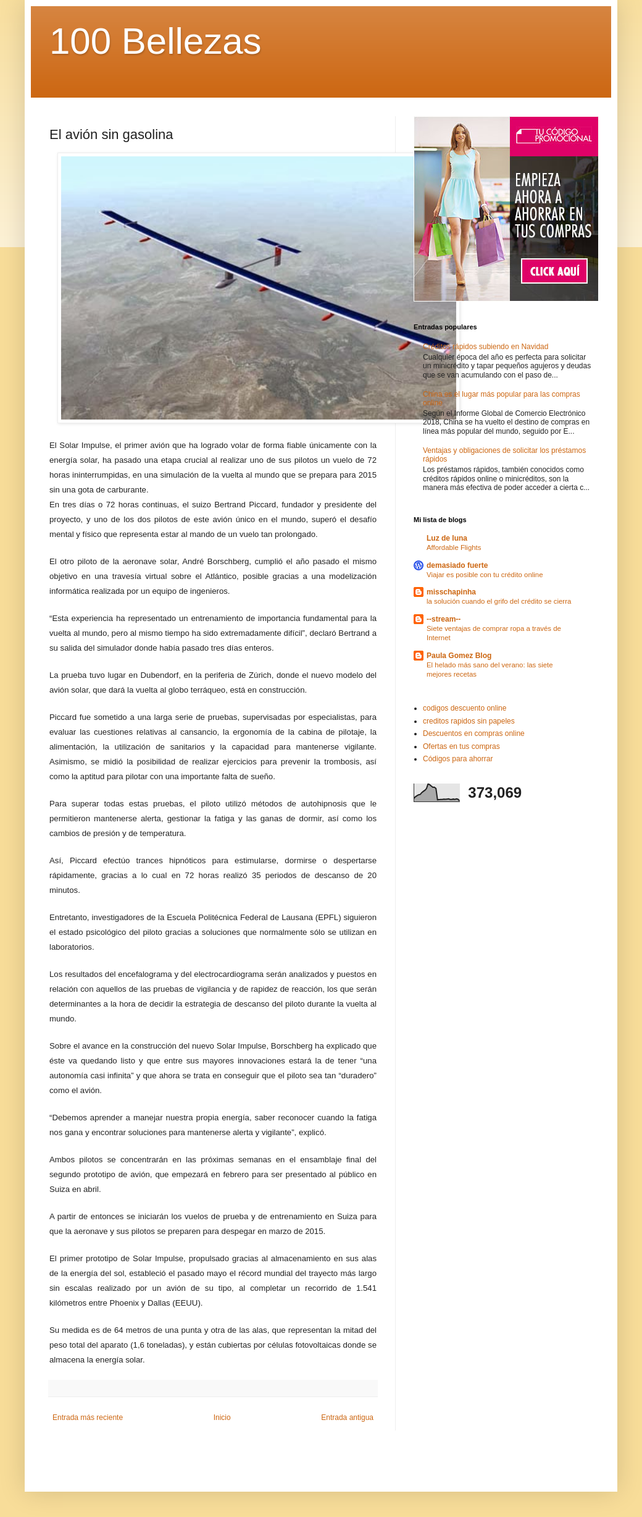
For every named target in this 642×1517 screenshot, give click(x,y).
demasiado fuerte (457, 565)
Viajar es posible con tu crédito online (485, 574)
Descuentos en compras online (474, 733)
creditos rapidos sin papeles (469, 721)
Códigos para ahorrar (458, 758)
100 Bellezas (155, 41)
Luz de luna (447, 538)
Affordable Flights (454, 547)
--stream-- (444, 619)
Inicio (222, 1417)
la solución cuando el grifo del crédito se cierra (499, 601)
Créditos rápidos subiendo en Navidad (485, 346)
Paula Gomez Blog (459, 655)
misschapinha (451, 592)
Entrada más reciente (87, 1417)
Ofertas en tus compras (461, 746)
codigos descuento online (464, 708)
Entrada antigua (347, 1417)
